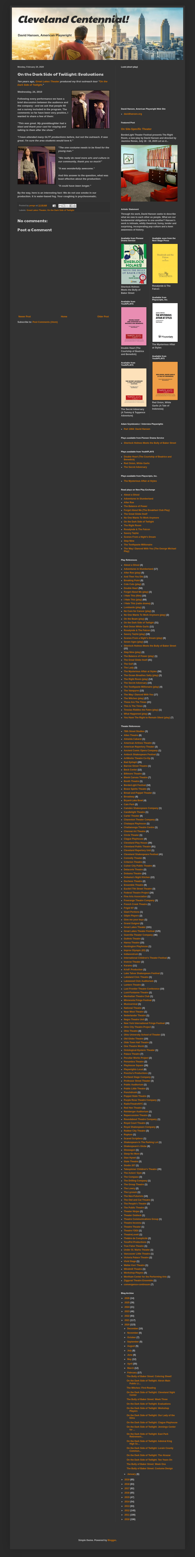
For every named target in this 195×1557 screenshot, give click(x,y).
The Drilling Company (135, 1180)
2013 (127, 1506)
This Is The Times (133, 706)
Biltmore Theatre (133, 773)
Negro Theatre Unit (134, 1019)
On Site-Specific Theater (136, 129)
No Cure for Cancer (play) (137, 611)
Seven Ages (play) (133, 642)
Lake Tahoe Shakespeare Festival (142, 973)
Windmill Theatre (133, 1269)
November (133, 1333)
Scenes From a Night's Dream (140, 537)
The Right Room (132, 525)
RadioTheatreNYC (133, 1104)
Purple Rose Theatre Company (140, 1100)
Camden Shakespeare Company (141, 808)
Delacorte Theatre (133, 869)
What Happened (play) (136, 713)
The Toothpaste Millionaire (138, 544)
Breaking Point (132, 580)
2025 (127, 1302)
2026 (127, 1298)
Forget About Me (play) (136, 592)
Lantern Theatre (132, 985)
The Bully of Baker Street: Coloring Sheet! (149, 1376)
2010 (127, 1519)
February (132, 1372)
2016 (127, 1492)
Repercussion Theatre (136, 1115)
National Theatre (133, 1008)
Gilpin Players (131, 915)
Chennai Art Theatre (134, 831)
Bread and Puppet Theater (138, 793)
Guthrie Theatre (132, 938)
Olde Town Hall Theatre (136, 1042)
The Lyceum (130, 1192)
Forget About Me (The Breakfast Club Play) (147, 510)
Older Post (103, 316)
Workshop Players (133, 1272)
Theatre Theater (132, 1227)
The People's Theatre (135, 1203)
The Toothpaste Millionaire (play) (141, 687)
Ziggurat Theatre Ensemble (138, 1280)
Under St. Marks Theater (137, 1250)
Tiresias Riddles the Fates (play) (141, 710)
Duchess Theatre (133, 881)
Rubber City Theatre (134, 1130)
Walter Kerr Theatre (134, 1265)
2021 (127, 1320)
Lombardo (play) (133, 607)
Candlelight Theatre (134, 812)
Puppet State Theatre (135, 1096)
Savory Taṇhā (131, 533)
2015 (127, 1497)
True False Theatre (134, 1246)
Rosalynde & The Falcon (137, 529)
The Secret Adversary (135, 467)
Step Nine (129, 541)
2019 (127, 1479)
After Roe (129, 502)
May (129, 1359)
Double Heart (131, 588)
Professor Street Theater (137, 1081)
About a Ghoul (131, 494)
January (131, 1474)
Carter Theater (131, 816)
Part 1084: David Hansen (137, 429)
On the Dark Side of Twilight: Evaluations (149, 1404)
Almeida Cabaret (133, 739)
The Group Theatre (134, 1184)
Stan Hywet (130, 1157)
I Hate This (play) (133, 599)
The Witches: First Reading (141, 1388)
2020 (127, 1324)
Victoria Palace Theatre (136, 1257)
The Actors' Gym (133, 1173)
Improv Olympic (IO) (134, 950)
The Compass (131, 1177)
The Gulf (128, 664)
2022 (127, 1316)
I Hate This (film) (132, 595)
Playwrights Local (133, 1069)
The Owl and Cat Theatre (137, 1200)
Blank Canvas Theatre (135, 777)
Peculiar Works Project (136, 1058)
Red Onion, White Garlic (137, 463)
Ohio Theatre (131, 1031)
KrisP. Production (133, 969)
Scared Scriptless (133, 1138)
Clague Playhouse (133, 839)
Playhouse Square (133, 1065)
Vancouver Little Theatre (137, 1253)
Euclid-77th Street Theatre (138, 888)
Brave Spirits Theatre (135, 789)
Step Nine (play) (132, 652)
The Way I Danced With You (138, 694)
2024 (127, 1307)
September (133, 1341)
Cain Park (129, 804)
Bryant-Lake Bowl (133, 800)
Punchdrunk (130, 1092)
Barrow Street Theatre (135, 766)
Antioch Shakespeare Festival (140, 754)
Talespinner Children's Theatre (140, 1169)
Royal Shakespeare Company (139, 1127)
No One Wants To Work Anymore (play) (145, 615)
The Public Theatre (134, 1207)
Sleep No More (131, 1153)
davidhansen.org (133, 114)
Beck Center (130, 769)
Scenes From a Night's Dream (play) (143, 638)
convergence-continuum (137, 1284)
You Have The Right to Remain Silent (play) (147, 717)
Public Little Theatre (134, 1088)
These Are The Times (135, 702)
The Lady (129, 667)
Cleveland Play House (135, 842)
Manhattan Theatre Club (137, 996)
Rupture (128, 1134)
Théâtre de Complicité (135, 1238)
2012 (127, 1510)
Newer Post (24, 316)
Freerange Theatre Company (139, 900)
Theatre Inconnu (132, 1223)
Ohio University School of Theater (142, 1034)
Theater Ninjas (131, 1211)
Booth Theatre (131, 781)
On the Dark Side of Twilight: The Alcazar (149, 1455)
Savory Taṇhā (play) (134, 634)
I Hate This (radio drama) (137, 603)
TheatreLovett (131, 1234)
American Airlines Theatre (138, 743)
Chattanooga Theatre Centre (139, 827)
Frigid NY (129, 908)
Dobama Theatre (133, 873)
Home (64, 316)
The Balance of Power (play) (139, 656)
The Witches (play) (134, 698)
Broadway (129, 796)
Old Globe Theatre (133, 1038)
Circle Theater (131, 835)
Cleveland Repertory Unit (137, 850)
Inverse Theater (132, 962)
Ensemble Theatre (133, 885)
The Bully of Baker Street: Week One (146, 1464)
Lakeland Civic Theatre (136, 977)
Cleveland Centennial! (73, 19)
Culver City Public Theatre (138, 865)
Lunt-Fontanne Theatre (136, 992)
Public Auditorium (133, 1084)
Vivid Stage (130, 1261)
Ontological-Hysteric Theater (139, 1050)
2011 (127, 1514)
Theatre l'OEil (131, 1230)
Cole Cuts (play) (132, 584)
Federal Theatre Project (136, 892)
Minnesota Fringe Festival (138, 1000)
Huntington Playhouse (136, 946)
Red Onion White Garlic (136, 626)
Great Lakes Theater (47, 81)
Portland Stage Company (137, 1077)
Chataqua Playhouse (135, 823)
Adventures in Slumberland (138, 569)
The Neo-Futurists (133, 1196)
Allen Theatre (131, 735)
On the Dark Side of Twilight (60, 210)
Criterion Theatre (133, 862)
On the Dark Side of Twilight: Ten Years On (149, 1459)
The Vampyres (131, 690)
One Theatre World (134, 1046)
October (131, 1337)
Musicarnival (131, 1004)
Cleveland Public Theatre (137, 846)
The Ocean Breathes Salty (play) (141, 675)
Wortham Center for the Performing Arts (145, 1276)
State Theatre (131, 1161)
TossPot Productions (135, 1242)
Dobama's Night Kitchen (137, 877)
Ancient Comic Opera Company (141, 750)
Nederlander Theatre (135, 1015)
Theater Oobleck (133, 1215)
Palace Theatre (132, 1054)
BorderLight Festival (135, 785)
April (130, 1363)
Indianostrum (131, 954)
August (131, 1346)
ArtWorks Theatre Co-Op (137, 758)
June (130, 1355)
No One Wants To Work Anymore (141, 517)
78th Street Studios (134, 731)
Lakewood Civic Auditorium (139, 981)
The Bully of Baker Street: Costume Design (150, 1468)
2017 (127, 1488)
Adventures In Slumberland (138, 498)
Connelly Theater (133, 858)
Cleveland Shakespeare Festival (141, 854)
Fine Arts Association (135, 896)
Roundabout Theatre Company (140, 1119)
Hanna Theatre (131, 942)
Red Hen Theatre (133, 1107)
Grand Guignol (132, 923)
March (131, 1368)
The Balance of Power (135, 506)
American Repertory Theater (139, 746)
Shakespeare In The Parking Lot (141, 1142)
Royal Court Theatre (134, 1123)
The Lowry (129, 1188)
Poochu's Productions (136, 1073)
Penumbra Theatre (134, 1061)
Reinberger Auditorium (136, 1111)
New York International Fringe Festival (144, 1023)
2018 (127, 1484)
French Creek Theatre (135, 904)
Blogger (112, 1540)
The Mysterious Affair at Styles (140, 481)
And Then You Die (133, 576)
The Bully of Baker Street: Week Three (147, 1399)
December (133, 1328)
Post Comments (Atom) (45, 322)
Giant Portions (131, 912)
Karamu (128, 965)
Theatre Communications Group (141, 1219)
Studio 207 (129, 1165)
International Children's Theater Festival (145, 958)
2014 (127, 1501)
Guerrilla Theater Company (138, 935)
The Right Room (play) (136, 679)
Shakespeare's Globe (135, 1146)
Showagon (129, 1150)
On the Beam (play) (134, 619)
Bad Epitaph (130, 762)
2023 (127, 1311)
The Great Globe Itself (135, 514)
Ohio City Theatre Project (137, 1027)
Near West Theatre (134, 1011)
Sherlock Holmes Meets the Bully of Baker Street (150, 443)
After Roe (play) (132, 572)
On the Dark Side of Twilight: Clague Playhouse (152, 1422)
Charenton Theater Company (139, 819)
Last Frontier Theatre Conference (141, 988)
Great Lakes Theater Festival (139, 931)
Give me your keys (134, 919)
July (129, 1350)
